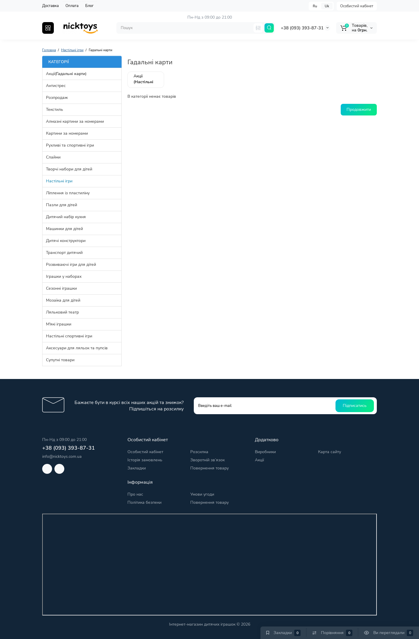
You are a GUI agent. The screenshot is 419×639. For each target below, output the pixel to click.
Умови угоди (202, 494)
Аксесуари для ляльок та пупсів (77, 348)
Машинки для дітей (64, 229)
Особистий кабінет (356, 6)
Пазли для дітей (61, 205)
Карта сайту (329, 452)
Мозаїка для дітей (63, 300)
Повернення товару (209, 468)
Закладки (136, 468)
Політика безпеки (144, 502)
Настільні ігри (59, 181)
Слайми (53, 157)
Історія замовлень (144, 460)
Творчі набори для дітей (69, 169)
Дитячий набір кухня (66, 217)
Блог (89, 5)
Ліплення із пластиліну (68, 193)
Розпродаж (57, 97)
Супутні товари (60, 360)
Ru (315, 6)
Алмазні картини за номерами (75, 121)
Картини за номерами (67, 133)
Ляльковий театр (62, 312)
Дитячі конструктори (66, 240)
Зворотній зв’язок (207, 460)
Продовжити (359, 109)
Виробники (265, 452)
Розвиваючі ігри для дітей (71, 264)
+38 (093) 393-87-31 (302, 28)
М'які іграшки (58, 324)
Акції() (66, 73)
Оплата (72, 5)
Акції (259, 460)
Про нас (135, 494)
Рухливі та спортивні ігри (70, 145)
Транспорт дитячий (64, 252)
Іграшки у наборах (63, 276)
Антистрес (56, 85)
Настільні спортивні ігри (69, 336)
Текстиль (54, 109)
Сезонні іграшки (61, 288)
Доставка (50, 5)
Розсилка (199, 452)
